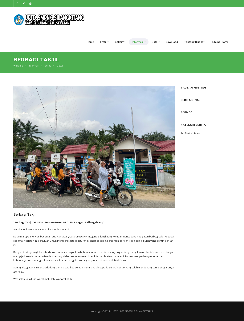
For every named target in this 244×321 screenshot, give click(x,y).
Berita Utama (192, 133)
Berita (48, 65)
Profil (104, 42)
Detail (60, 65)
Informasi (139, 42)
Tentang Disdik (194, 42)
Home (90, 42)
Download (172, 42)
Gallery (120, 42)
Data (156, 42)
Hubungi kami (219, 42)
